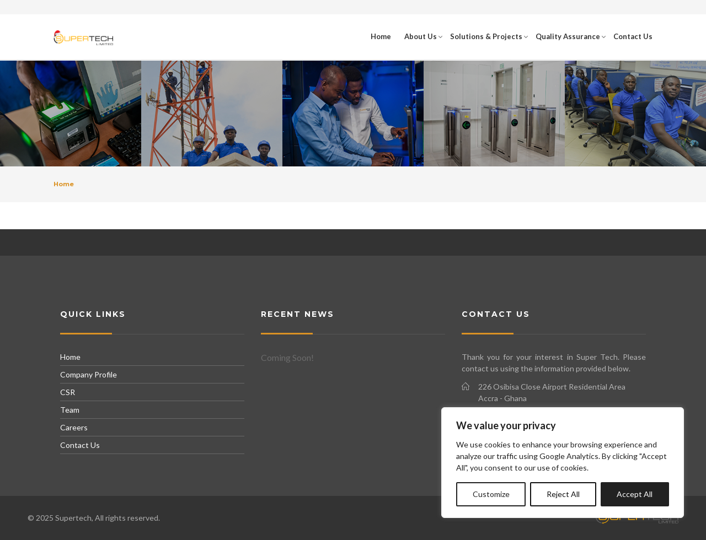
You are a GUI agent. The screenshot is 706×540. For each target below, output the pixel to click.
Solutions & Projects (486, 36)
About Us (420, 36)
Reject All (563, 494)
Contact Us (632, 36)
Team (69, 409)
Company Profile (88, 374)
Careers (74, 427)
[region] (562, 462)
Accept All (634, 494)
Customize (491, 494)
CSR (67, 392)
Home (381, 36)
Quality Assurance (568, 36)
